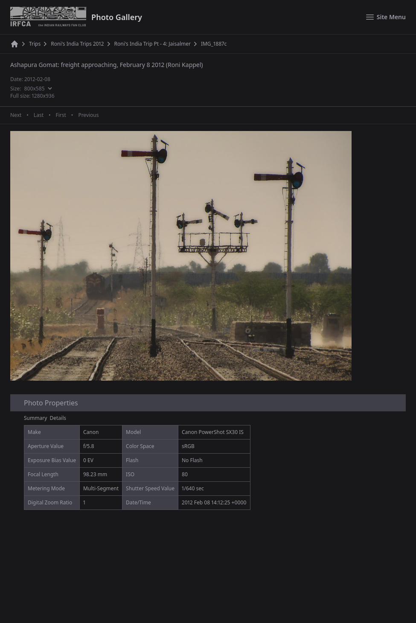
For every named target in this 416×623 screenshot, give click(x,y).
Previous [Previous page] (88, 115)
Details (58, 418)
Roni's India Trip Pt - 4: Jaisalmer (152, 44)
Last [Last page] (39, 115)
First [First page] (60, 115)
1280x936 (43, 95)
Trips (35, 44)
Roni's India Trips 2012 (77, 44)
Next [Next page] (15, 115)
